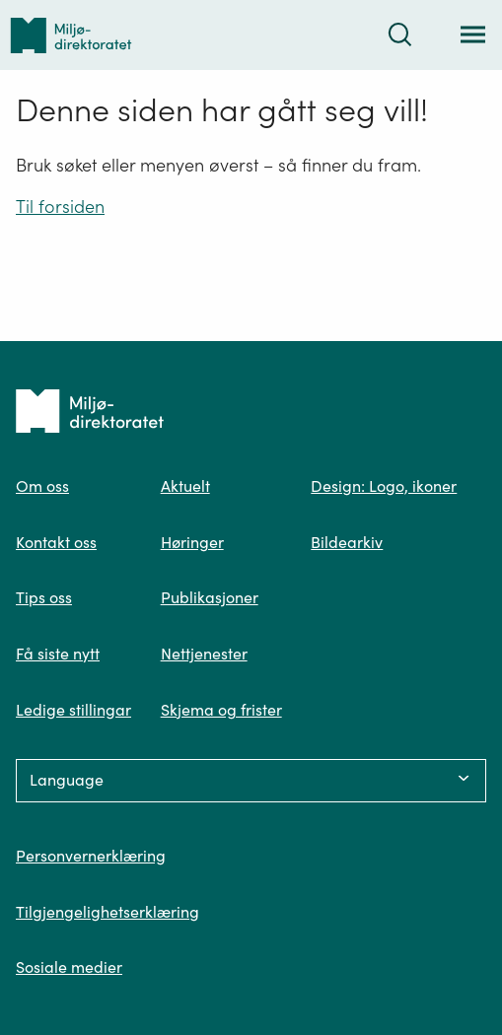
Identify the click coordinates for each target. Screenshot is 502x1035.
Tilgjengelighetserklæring (107, 912)
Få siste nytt (58, 653)
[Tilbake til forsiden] (71, 35)
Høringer (192, 542)
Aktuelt (185, 486)
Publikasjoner (209, 597)
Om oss (42, 486)
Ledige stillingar (73, 710)
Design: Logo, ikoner (384, 486)
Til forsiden (60, 206)
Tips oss (44, 597)
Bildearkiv (347, 542)
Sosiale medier (69, 967)
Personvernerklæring (91, 855)
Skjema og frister (221, 710)
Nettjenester (204, 653)
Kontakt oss (56, 542)
